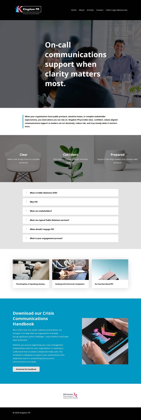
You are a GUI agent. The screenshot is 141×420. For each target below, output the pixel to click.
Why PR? (34, 202)
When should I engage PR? (42, 229)
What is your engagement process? (46, 238)
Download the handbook (26, 369)
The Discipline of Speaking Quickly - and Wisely (35, 284)
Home (73, 10)
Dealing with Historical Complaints (69, 284)
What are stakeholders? (41, 211)
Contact (99, 10)
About (81, 10)
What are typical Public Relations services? (49, 220)
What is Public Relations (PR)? (43, 193)
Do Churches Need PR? (104, 284)
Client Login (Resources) (116, 10)
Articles (90, 10)
